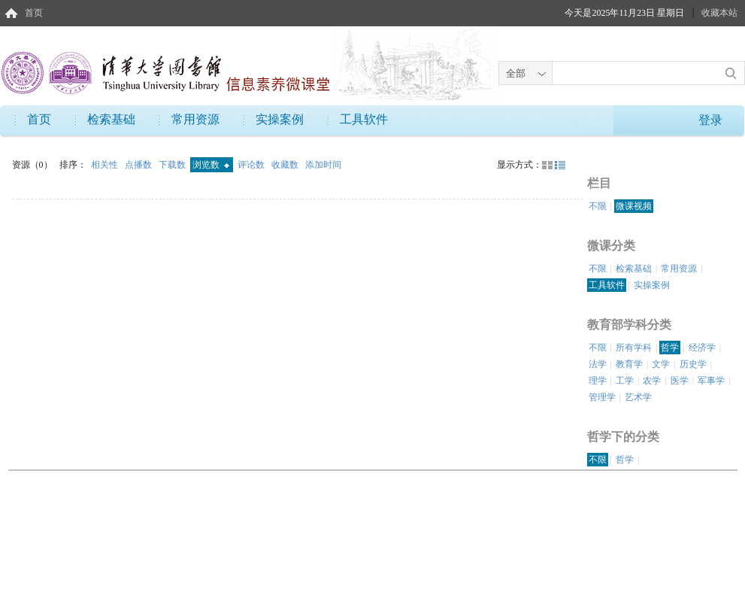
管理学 (602, 397)
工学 (625, 380)
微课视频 (634, 206)
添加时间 (323, 164)
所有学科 (634, 347)
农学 (652, 380)
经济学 (702, 347)
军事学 (711, 380)
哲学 (670, 347)
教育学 (629, 364)
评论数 (252, 164)
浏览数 (210, 164)
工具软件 (364, 119)
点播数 (139, 164)
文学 (661, 364)
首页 (34, 13)
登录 (710, 120)
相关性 (105, 164)
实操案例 (280, 119)
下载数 (173, 164)
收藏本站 (719, 13)
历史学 (693, 364)
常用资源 (195, 119)
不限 (598, 206)
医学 (680, 380)
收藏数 (286, 164)
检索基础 (111, 119)
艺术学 (638, 397)
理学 (598, 380)
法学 (598, 364)
